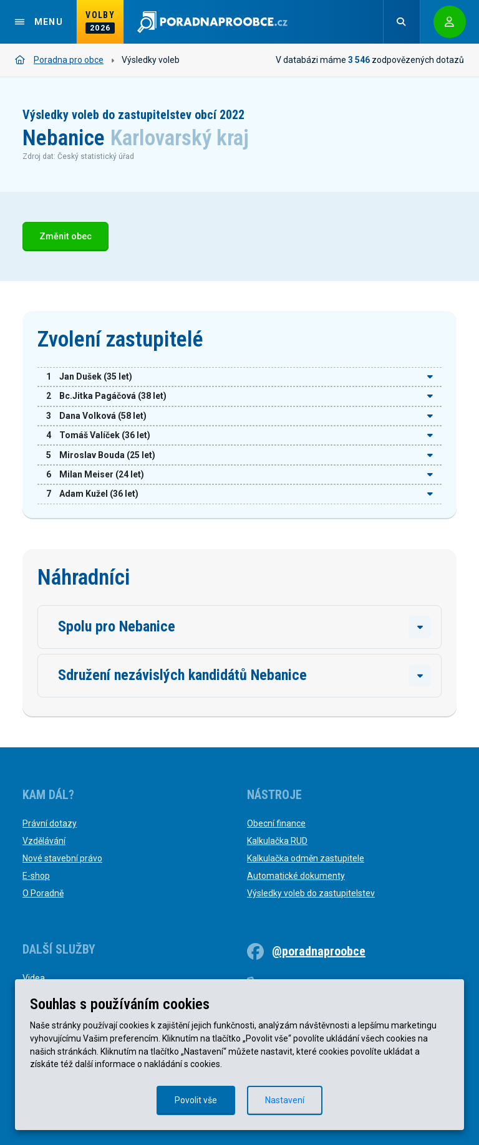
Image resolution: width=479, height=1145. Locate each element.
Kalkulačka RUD (277, 841)
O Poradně (43, 893)
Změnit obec (65, 236)
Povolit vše (196, 1100)
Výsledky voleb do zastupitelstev (311, 893)
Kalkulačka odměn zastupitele (305, 858)
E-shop (36, 876)
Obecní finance (276, 823)
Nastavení (284, 1100)
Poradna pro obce (59, 60)
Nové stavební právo (62, 858)
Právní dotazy (49, 823)
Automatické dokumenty (296, 876)
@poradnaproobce (318, 951)
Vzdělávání (43, 841)
